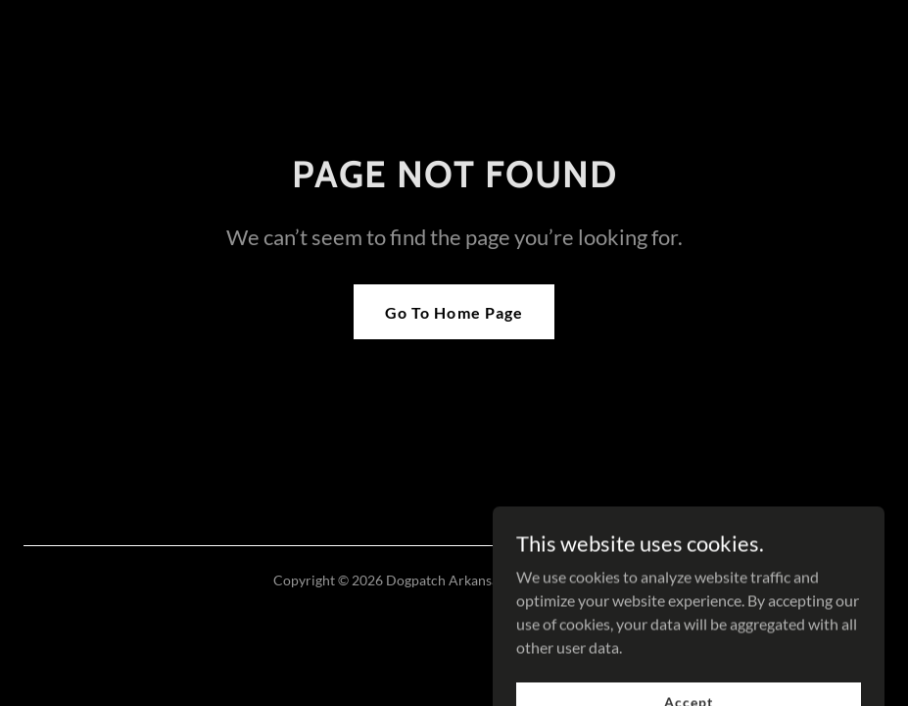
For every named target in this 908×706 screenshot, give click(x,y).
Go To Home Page (453, 312)
